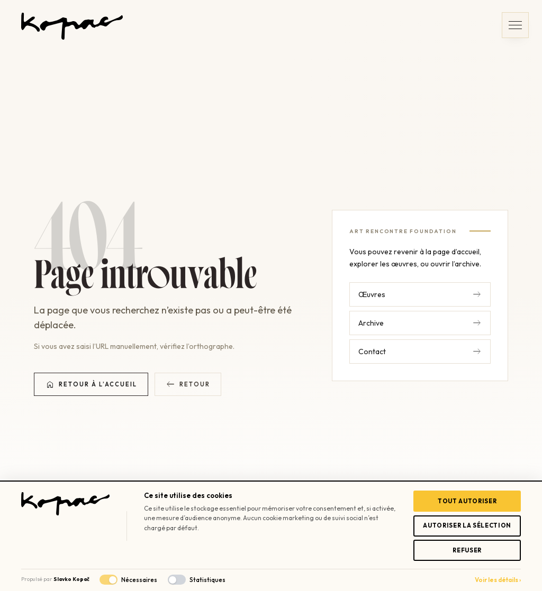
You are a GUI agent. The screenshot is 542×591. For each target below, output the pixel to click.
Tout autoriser (467, 501)
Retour (188, 384)
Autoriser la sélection (467, 525)
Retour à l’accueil (91, 384)
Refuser (467, 550)
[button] (515, 25)
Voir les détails (498, 580)
